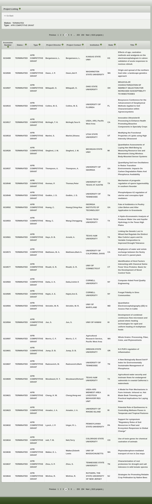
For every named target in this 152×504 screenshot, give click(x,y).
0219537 (7, 168)
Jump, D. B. (71, 350)
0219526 (7, 150)
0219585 (7, 294)
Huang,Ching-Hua (74, 207)
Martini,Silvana (72, 136)
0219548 (7, 183)
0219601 (7, 350)
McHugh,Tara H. (73, 122)
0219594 (7, 322)
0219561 (7, 237)
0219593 (7, 306)
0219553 (7, 221)
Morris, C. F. (71, 339)
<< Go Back (8, 16)
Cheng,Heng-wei (73, 395)
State (111, 45)
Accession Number (8, 44)
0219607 (7, 364)
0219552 (7, 207)
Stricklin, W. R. (72, 306)
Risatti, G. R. (71, 267)
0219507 (7, 88)
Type (35, 45)
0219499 (7, 58)
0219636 (7, 452)
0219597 (7, 339)
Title (132, 45)
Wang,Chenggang (74, 221)
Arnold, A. (70, 237)
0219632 (7, 425)
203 (78, 35)
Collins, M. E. (72, 106)
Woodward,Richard (74, 379)
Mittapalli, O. (71, 88)
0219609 (7, 379)
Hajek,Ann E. (71, 294)
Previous (52, 35)
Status (20, 45)
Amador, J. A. (72, 410)
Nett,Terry (70, 440)
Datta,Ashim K (72, 282)
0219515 (7, 106)
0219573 (7, 252)
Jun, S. (69, 322)
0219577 (7, 267)
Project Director (53, 45)
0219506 (7, 73)
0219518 (7, 136)
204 (82, 35)
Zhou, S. (69, 464)
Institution (95, 45)
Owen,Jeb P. (71, 73)
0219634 (7, 440)
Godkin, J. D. (71, 195)
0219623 (7, 410)
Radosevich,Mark (74, 364)
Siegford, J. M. (72, 150)
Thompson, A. (72, 168)
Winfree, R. (71, 476)
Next (88, 35)
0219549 (7, 195)
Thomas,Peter (72, 183)
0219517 (7, 122)
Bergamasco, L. (73, 58)
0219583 (7, 282)
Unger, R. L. (71, 425)
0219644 (7, 476)
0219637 (7, 464)
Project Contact (74, 45)
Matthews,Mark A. (74, 252)
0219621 (7, 395)
